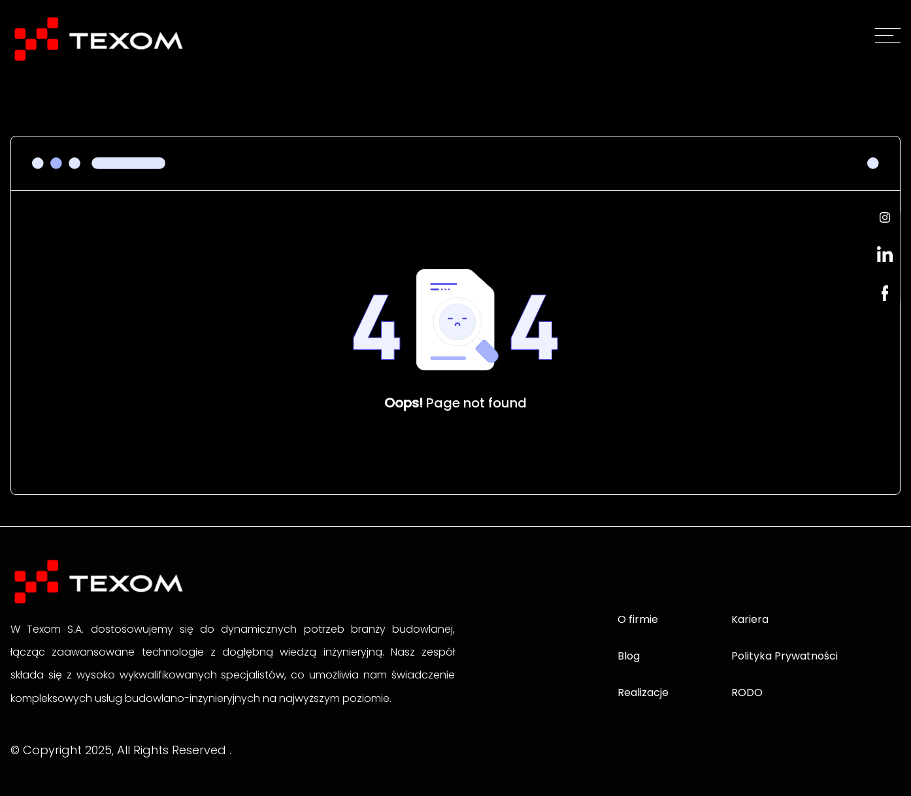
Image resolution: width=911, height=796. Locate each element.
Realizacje (643, 692)
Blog (629, 655)
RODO (747, 692)
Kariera (750, 619)
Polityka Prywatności (784, 655)
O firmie (638, 619)
